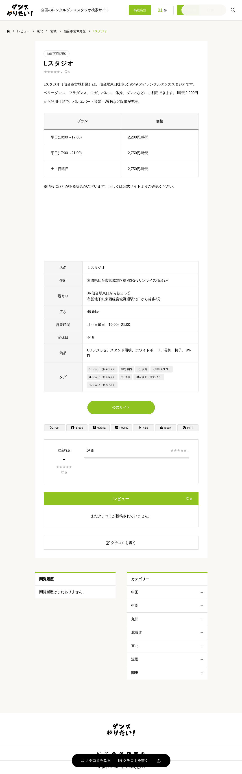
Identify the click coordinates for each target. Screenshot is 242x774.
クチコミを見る (96, 760)
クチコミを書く (133, 760)
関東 (169, 673)
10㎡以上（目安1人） (102, 369)
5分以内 (142, 369)
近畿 (169, 659)
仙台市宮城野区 (56, 53)
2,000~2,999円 (161, 369)
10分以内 (126, 369)
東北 (169, 646)
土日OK (125, 377)
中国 (169, 592)
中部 (169, 605)
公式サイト (121, 407)
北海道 (169, 632)
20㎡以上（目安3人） (149, 377)
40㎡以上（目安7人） (102, 384)
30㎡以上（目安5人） (102, 377)
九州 (169, 619)
